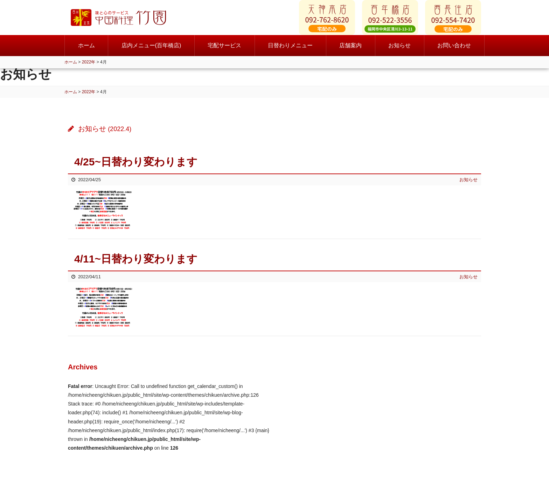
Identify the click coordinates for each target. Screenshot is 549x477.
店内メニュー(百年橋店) (151, 52)
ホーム (86, 52)
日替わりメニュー (290, 52)
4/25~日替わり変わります (135, 162)
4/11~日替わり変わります (135, 259)
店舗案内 (350, 52)
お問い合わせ (454, 52)
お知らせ (399, 52)
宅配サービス (224, 52)
